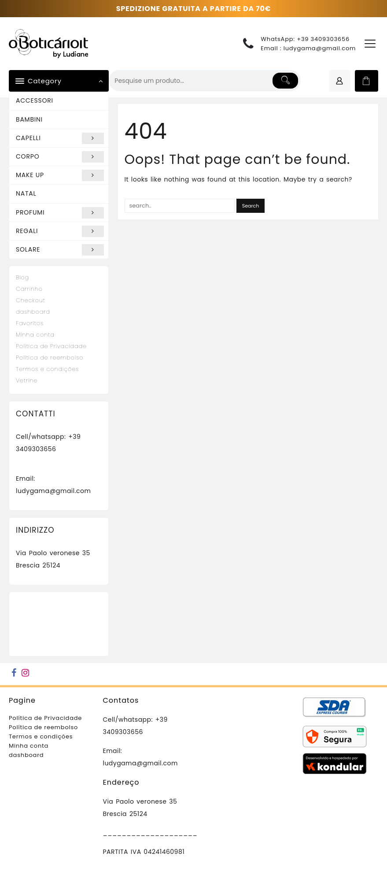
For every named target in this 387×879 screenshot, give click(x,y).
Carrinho (29, 289)
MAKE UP (60, 175)
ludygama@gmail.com (320, 48)
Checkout (30, 300)
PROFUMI (60, 213)
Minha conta (35, 334)
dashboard (33, 312)
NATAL (26, 193)
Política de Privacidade (51, 346)
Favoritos (30, 323)
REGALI (60, 231)
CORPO (60, 157)
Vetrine (26, 380)
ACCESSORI (34, 100)
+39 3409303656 (323, 39)
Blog (22, 277)
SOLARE (60, 250)
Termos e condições (47, 369)
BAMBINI (29, 119)
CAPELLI (60, 138)
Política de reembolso (49, 357)
